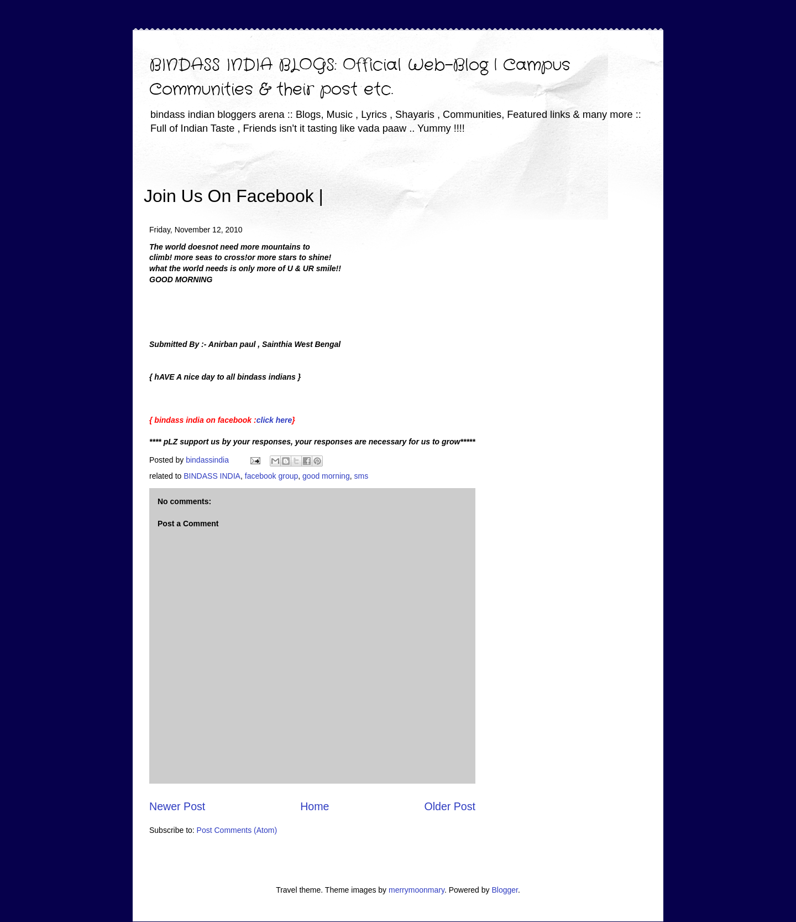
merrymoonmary (416, 889)
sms (361, 476)
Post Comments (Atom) (237, 830)
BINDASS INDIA (212, 476)
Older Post (449, 806)
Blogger (504, 889)
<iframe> (452, 180)
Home (314, 806)
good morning (326, 476)
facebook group (271, 476)
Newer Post (177, 806)
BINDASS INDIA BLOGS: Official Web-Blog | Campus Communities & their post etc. (359, 78)
